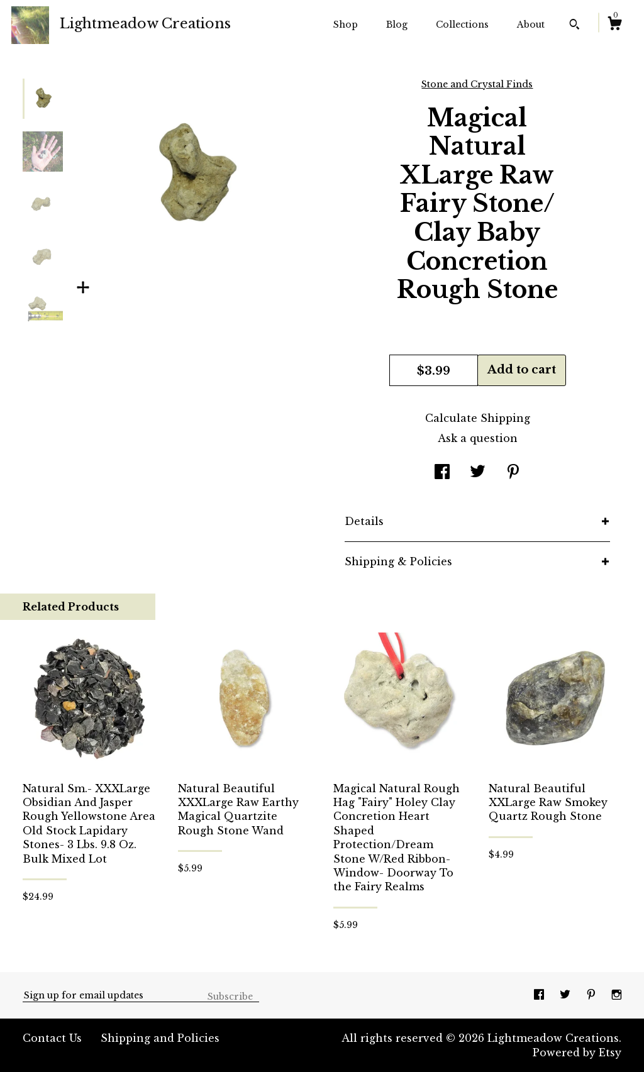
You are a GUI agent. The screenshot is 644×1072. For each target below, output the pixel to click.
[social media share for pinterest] (513, 473)
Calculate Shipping (477, 418)
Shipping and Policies (160, 1038)
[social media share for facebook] (442, 473)
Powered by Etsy (577, 1052)
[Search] (574, 26)
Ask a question (478, 438)
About (531, 24)
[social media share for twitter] (477, 473)
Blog (397, 24)
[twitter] (567, 994)
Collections (462, 24)
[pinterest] (592, 994)
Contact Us (52, 1038)
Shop (345, 24)
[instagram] (616, 994)
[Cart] (614, 25)
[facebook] (540, 994)
